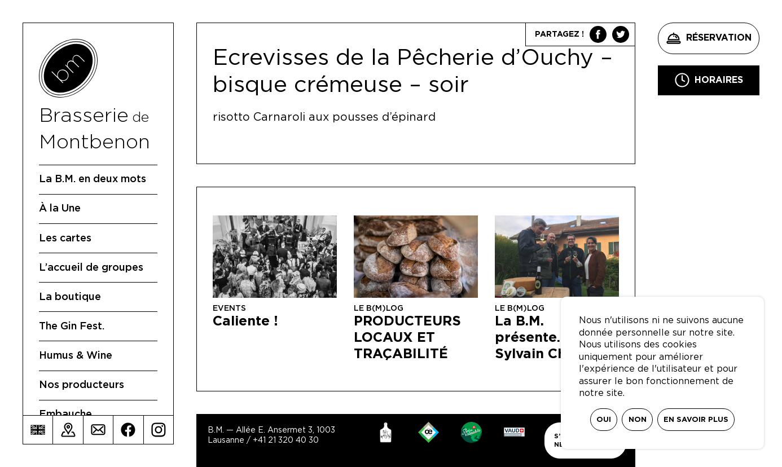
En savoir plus (696, 420)
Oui (603, 420)
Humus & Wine (75, 356)
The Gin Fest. (71, 326)
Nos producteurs (81, 385)
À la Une (60, 209)
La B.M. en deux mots (92, 179)
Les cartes (65, 238)
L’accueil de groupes (91, 268)
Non (638, 420)
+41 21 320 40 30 (286, 440)
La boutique (70, 297)
